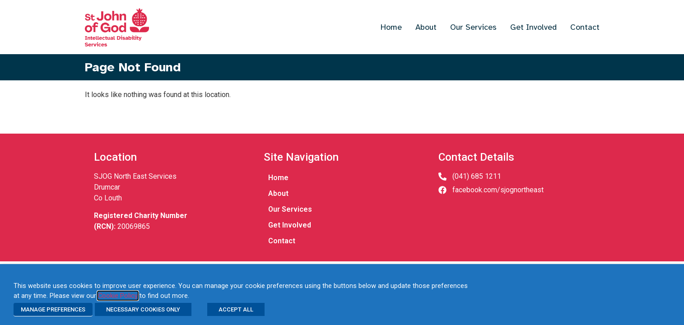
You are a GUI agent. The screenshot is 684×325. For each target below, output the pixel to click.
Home (391, 27)
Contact (585, 27)
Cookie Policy (118, 296)
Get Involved (533, 27)
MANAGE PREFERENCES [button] (53, 309)
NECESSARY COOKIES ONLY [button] (143, 309)
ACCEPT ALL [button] (236, 309)
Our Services (473, 27)
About (426, 27)
